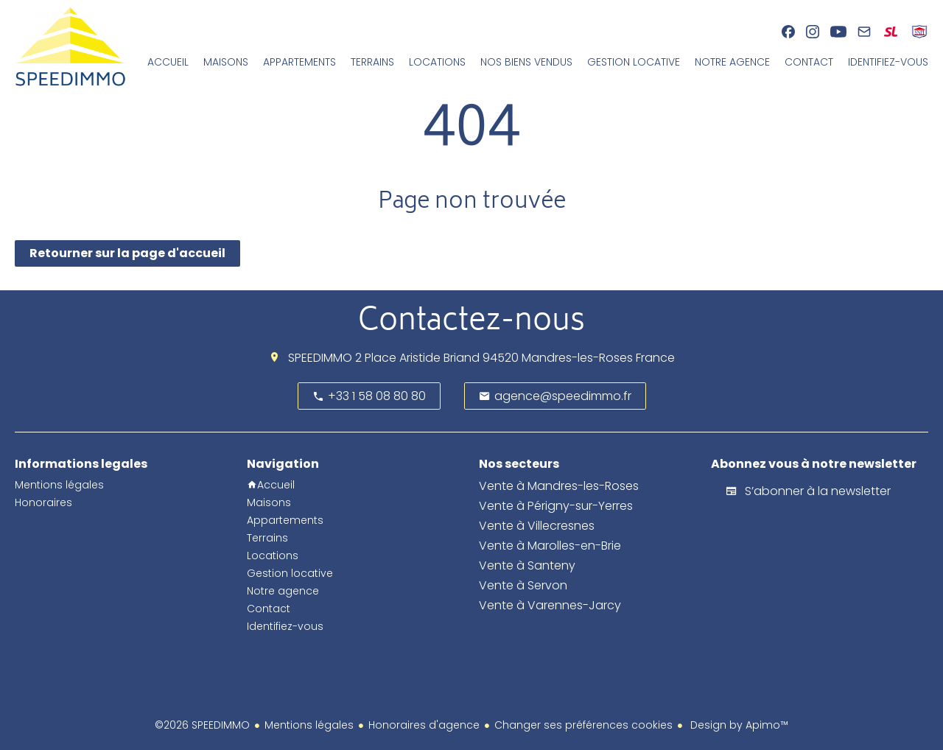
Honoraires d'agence (424, 725)
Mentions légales (309, 725)
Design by (737, 725)
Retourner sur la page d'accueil (127, 253)
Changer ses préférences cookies (583, 725)
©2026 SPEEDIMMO (202, 725)
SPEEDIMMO (320, 357)
